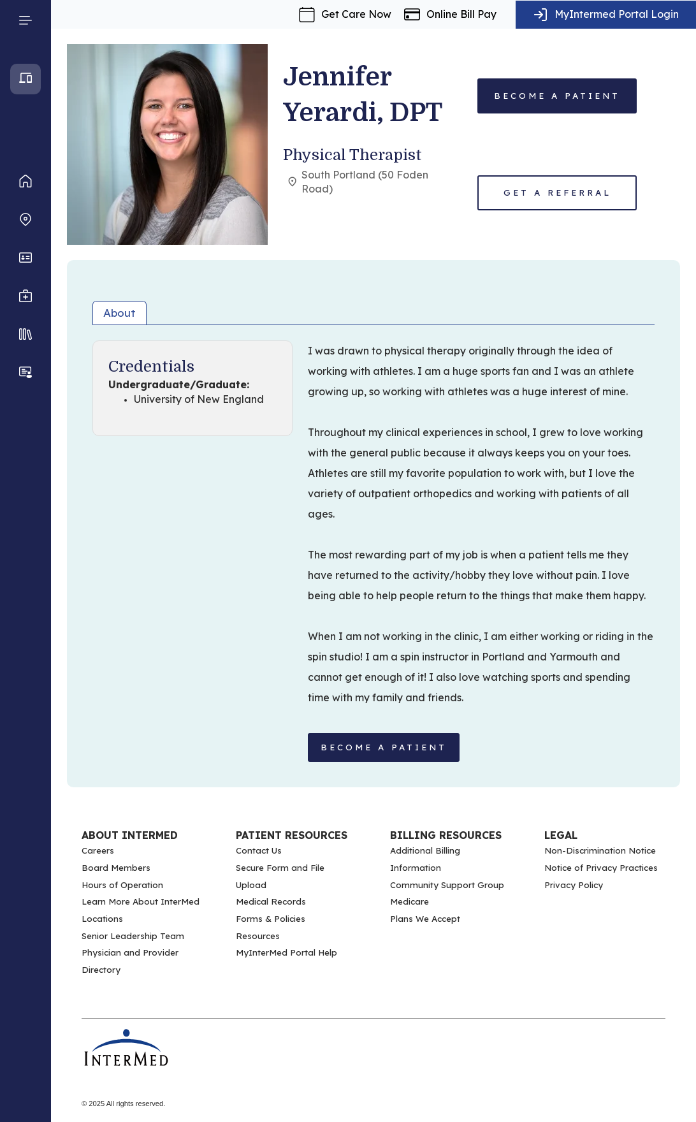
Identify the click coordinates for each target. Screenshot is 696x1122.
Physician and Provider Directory (130, 961)
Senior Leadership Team (133, 936)
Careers (98, 850)
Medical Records (271, 901)
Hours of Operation (122, 885)
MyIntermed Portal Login (617, 14)
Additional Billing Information (425, 859)
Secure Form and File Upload (280, 876)
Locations (102, 919)
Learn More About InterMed (140, 901)
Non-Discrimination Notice (600, 850)
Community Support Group (447, 885)
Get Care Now (356, 14)
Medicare (409, 901)
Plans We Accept (425, 919)
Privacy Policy (573, 885)
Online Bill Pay (461, 14)
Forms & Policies (270, 919)
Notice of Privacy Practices (601, 868)
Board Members (116, 868)
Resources (258, 936)
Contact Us (259, 850)
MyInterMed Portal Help (286, 952)
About (119, 312)
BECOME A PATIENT (384, 747)
